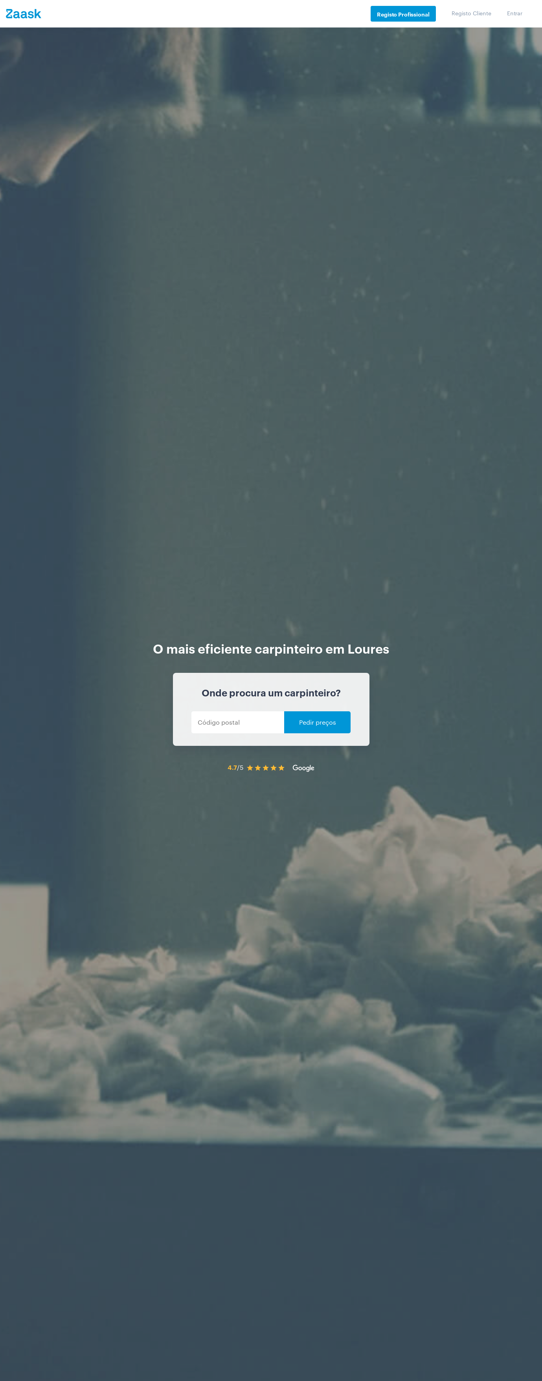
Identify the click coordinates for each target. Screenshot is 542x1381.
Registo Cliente (471, 13)
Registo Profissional (403, 14)
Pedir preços (317, 722)
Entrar (514, 13)
